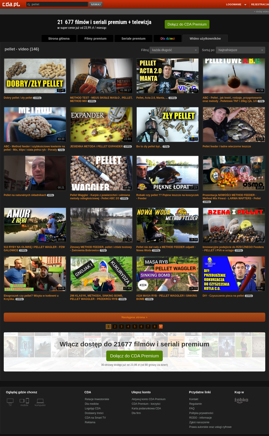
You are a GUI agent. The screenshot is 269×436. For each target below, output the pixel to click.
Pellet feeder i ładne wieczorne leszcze (227, 146)
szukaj (96, 4)
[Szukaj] (57, 4)
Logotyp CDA (93, 408)
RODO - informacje (200, 417)
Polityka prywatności (201, 413)
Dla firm (136, 413)
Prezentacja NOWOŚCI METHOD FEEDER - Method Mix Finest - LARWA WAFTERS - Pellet (232, 197)
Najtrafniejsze (241, 50)
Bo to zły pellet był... (149, 146)
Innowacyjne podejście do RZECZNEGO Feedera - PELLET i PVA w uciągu (233, 249)
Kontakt (193, 399)
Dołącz (187, 24)
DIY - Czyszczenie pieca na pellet (223, 295)
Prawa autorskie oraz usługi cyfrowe (210, 427)
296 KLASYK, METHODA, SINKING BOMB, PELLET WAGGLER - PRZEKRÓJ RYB (96, 297)
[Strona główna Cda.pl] (12, 4)
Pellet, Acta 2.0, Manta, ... (152, 97)
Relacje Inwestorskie (97, 399)
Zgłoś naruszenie (199, 422)
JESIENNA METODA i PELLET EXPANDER (96, 146)
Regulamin (195, 403)
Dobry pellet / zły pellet (18, 97)
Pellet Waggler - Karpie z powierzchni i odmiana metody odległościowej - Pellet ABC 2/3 (100, 197)
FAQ (191, 408)
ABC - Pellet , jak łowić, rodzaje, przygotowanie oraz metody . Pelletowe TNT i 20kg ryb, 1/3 (232, 99)
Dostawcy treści (94, 413)
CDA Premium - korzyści (146, 403)
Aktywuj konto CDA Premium (148, 399)
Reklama (90, 422)
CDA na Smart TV (95, 417)
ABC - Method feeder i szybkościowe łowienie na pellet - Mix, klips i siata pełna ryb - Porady (34, 148)
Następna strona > (131, 317)
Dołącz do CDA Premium (134, 355)
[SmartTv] (28, 407)
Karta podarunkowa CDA (146, 408)
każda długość (174, 50)
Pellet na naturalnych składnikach (25, 195)
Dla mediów (92, 403)
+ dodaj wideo (261, 11)
